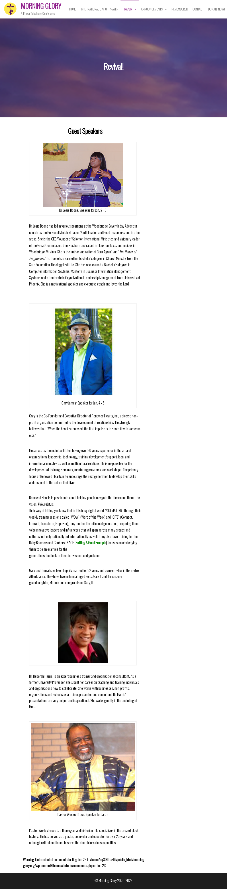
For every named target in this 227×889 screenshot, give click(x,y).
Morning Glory (41, 6)
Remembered (180, 8)
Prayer (127, 8)
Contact (198, 8)
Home (72, 8)
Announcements (152, 8)
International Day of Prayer (99, 8)
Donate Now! (216, 8)
